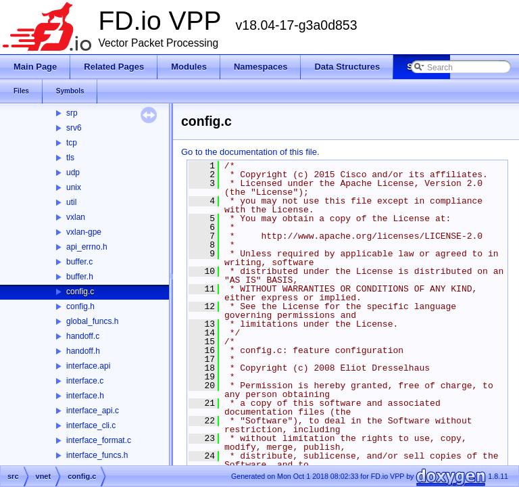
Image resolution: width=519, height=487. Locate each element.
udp (73, 172)
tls (70, 157)
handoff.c (82, 336)
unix (73, 187)
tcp (71, 142)
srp (72, 113)
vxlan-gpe (83, 232)
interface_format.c (98, 440)
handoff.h (83, 351)
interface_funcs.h (97, 455)
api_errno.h (86, 247)
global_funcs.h (92, 321)
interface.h (85, 395)
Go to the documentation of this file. (250, 152)
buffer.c (79, 261)
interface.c (84, 381)
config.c (80, 291)
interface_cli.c (91, 425)
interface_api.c (92, 410)
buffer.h (79, 276)
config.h (80, 306)
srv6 (74, 128)
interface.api (88, 366)
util (71, 202)
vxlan (75, 217)
